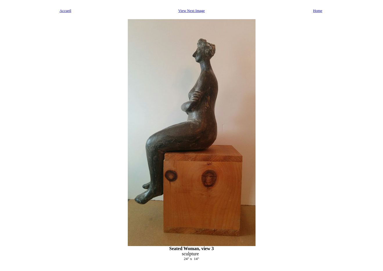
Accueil (65, 10)
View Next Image (191, 10)
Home (317, 10)
